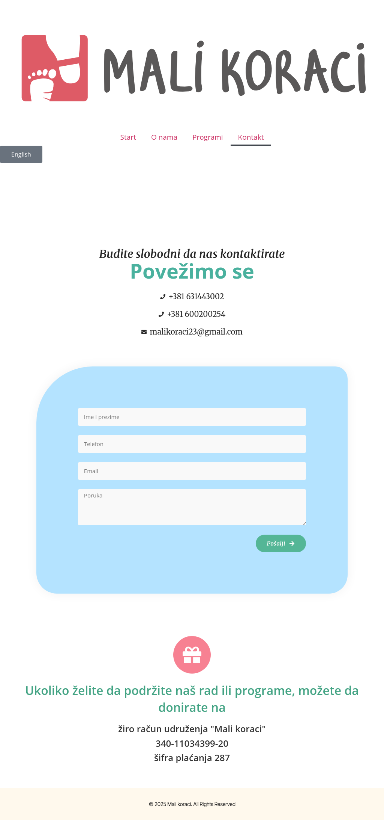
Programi (207, 137)
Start (128, 137)
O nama (164, 137)
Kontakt (251, 137)
